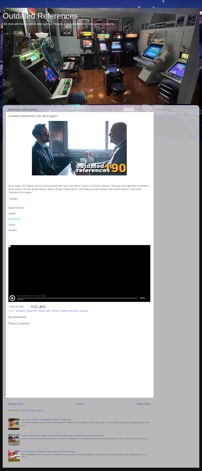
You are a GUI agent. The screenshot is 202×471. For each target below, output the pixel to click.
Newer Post (16, 404)
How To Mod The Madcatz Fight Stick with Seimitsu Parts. (48, 451)
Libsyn (11, 224)
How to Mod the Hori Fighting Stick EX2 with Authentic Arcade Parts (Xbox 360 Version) (62, 435)
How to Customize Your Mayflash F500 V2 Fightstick (46, 419)
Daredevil (20, 311)
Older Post (143, 404)
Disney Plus (31, 311)
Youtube (12, 230)
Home (80, 404)
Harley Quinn (45, 311)
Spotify (11, 213)
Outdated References (40, 16)
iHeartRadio (14, 219)
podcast (83, 311)
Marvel (55, 311)
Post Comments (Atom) (32, 410)
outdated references (69, 311)
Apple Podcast (16, 208)
